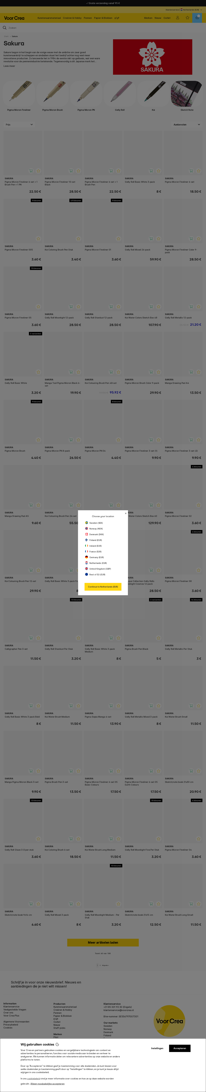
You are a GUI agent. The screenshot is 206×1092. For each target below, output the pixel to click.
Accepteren (180, 1048)
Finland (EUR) (93, 540)
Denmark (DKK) (94, 534)
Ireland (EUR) (93, 546)
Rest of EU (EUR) (95, 574)
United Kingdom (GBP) (98, 569)
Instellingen (157, 1048)
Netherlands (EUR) (96, 563)
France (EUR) (93, 551)
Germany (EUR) (94, 557)
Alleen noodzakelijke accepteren (47, 1083)
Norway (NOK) (94, 528)
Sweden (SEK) (94, 523)
